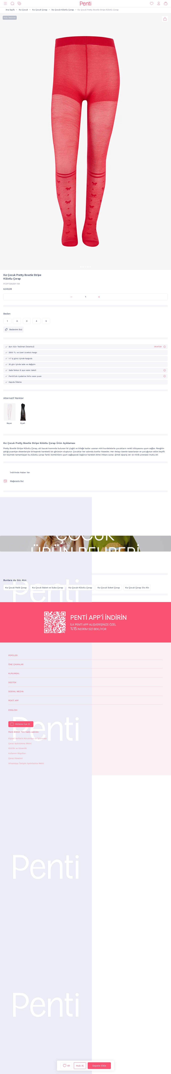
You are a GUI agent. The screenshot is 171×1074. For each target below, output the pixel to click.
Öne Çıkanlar (15, 664)
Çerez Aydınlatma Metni (19, 743)
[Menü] (5, 4)
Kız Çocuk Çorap (39, 10)
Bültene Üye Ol (22, 724)
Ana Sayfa (10, 10)
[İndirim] (19, 4)
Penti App (13, 700)
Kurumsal (14, 673)
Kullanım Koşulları (17, 753)
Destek (12, 682)
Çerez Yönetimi (15, 758)
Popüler (13, 655)
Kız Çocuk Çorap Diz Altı (137, 587)
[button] (80, 266)
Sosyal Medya (16, 691)
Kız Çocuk (23, 10)
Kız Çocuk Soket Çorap (109, 587)
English (12, 710)
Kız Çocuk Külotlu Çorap (63, 10)
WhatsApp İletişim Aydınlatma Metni (26, 763)
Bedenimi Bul (13, 329)
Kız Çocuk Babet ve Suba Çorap (47, 587)
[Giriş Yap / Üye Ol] (159, 4)
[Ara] (12, 4)
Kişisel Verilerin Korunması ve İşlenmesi (27, 738)
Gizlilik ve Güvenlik (17, 748)
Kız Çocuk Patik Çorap (16, 587)
